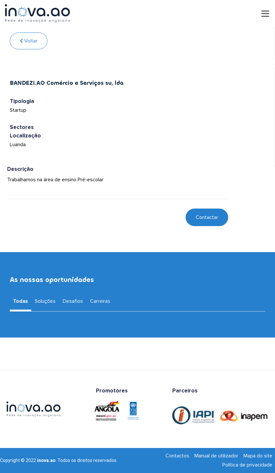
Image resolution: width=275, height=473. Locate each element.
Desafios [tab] (73, 301)
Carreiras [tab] (100, 301)
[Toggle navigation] (260, 13)
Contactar (207, 217)
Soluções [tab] (45, 301)
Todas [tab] (20, 301)
